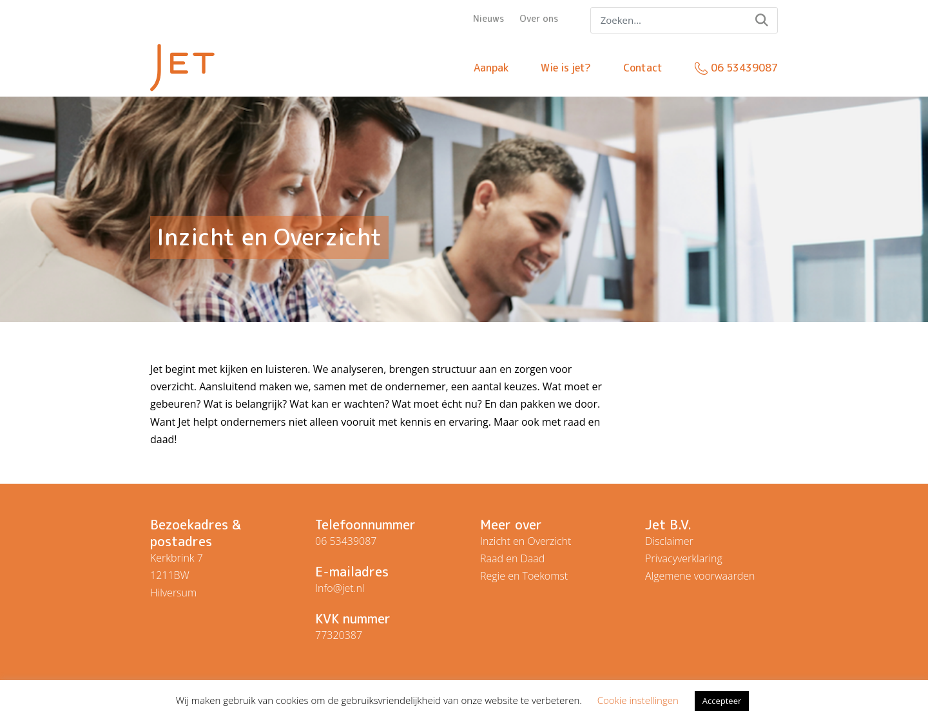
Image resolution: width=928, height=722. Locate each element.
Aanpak (491, 68)
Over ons (538, 18)
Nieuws (488, 18)
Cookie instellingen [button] (638, 700)
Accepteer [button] (721, 701)
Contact (642, 68)
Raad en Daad (512, 558)
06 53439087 (744, 68)
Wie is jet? (566, 68)
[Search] (684, 20)
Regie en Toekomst (524, 576)
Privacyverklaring (683, 558)
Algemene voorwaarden (700, 576)
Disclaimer (669, 541)
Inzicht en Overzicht (525, 541)
